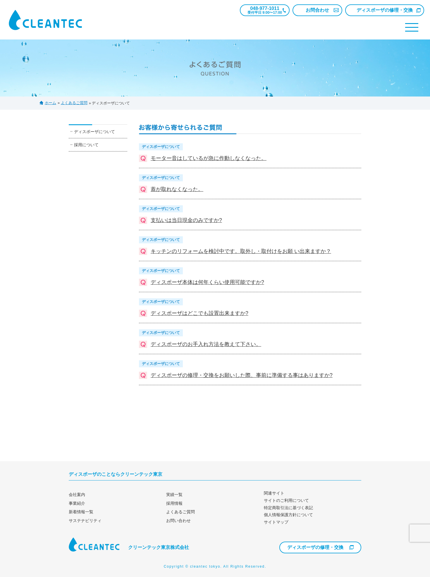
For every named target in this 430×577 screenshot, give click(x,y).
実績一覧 (174, 494)
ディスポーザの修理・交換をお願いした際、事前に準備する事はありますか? (242, 375)
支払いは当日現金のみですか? (186, 220)
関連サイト (274, 493)
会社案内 (77, 494)
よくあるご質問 (180, 511)
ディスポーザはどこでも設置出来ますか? (199, 313)
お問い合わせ (178, 520)
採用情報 (174, 503)
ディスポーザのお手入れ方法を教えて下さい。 (206, 344)
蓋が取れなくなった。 (177, 189)
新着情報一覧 (81, 511)
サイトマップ (276, 522)
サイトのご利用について (286, 500)
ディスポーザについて (94, 131)
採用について (86, 144)
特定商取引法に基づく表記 (288, 507)
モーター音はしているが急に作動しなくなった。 (208, 158)
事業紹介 (77, 503)
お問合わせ (317, 10)
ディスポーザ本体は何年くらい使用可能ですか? (207, 282)
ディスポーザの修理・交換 (385, 10)
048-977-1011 (264, 10)
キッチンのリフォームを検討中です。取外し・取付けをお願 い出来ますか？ (241, 251)
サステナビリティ (85, 520)
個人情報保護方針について (288, 514)
